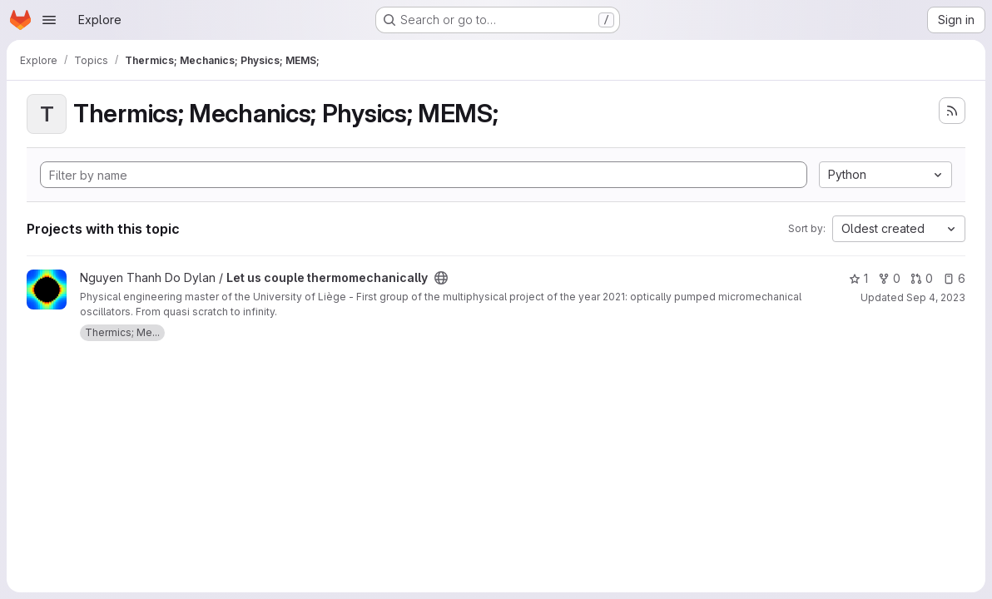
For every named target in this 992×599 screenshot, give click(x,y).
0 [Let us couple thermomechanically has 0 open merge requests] (921, 278)
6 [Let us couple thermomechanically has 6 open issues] (954, 278)
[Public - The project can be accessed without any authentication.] (441, 278)
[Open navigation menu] (49, 20)
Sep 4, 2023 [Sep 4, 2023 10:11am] (935, 297)
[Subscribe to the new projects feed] (952, 110)
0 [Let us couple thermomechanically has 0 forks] (889, 278)
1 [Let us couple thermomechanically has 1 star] (858, 278)
